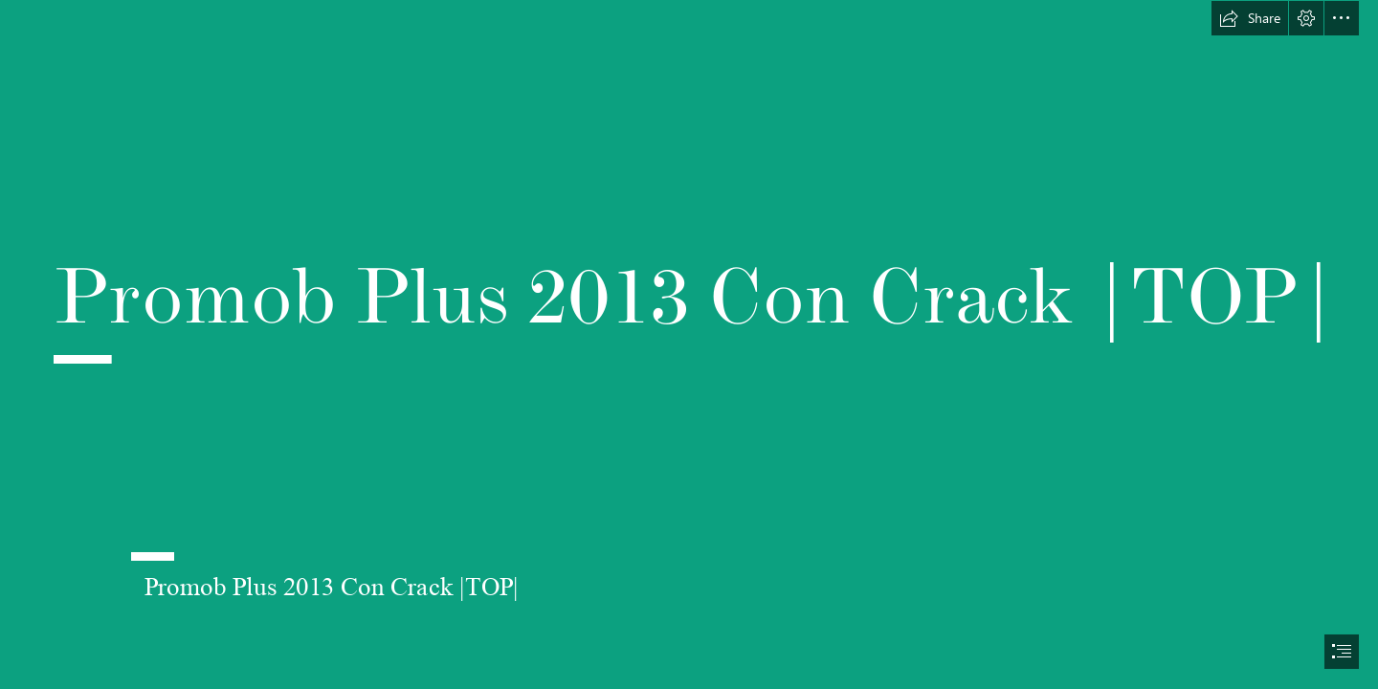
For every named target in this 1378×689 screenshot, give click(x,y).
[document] (689, 344)
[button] (1249, 18)
